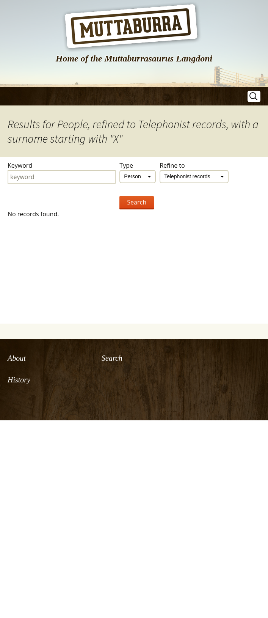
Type (126, 165)
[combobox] (137, 176)
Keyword (20, 165)
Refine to (172, 165)
